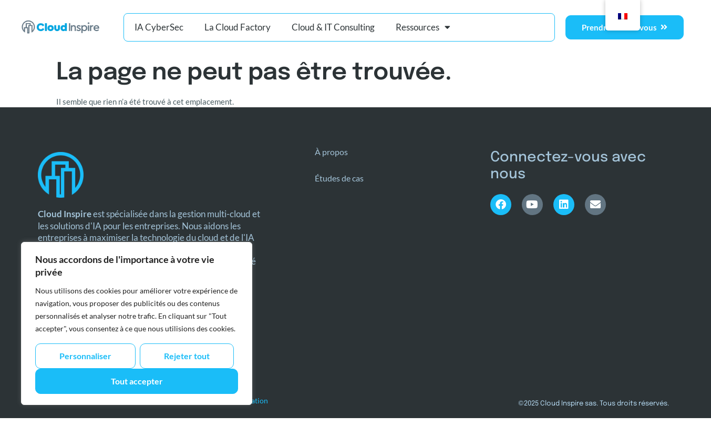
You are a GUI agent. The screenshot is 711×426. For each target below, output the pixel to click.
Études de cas (339, 178)
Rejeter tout (187, 356)
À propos (331, 152)
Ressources (423, 27)
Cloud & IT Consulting (333, 27)
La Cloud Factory (237, 27)
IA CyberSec (159, 27)
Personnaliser (85, 356)
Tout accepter (137, 381)
